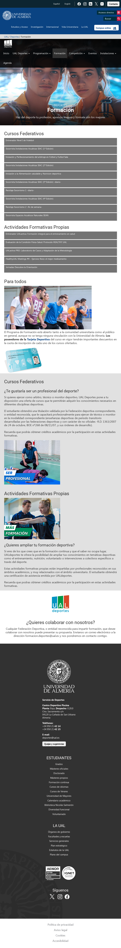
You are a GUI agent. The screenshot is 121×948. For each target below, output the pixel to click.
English (67, 4)
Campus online (106, 27)
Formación (60, 53)
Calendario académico (58, 800)
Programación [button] (42, 53)
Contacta (113, 3)
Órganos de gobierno (59, 831)
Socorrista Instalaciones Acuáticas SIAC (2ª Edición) (29, 165)
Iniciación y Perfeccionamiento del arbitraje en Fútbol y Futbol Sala (37, 156)
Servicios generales (59, 840)
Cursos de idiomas (59, 786)
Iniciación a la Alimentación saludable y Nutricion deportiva (33, 173)
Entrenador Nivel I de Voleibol (20, 140)
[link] (113, 3)
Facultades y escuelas (59, 836)
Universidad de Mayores (59, 795)
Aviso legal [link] (60, 930)
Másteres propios (59, 777)
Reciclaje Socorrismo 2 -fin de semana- (24, 206)
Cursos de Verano (59, 791)
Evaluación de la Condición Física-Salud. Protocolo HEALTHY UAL (36, 242)
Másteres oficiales (59, 768)
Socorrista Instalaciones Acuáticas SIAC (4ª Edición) (29, 198)
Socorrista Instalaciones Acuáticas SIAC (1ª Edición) (29, 148)
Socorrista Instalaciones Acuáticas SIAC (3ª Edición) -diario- (33, 181)
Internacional (52, 26)
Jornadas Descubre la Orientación (21, 267)
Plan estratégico (59, 845)
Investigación (37, 26)
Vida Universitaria (70, 26)
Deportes (14, 36)
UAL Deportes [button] (21, 53)
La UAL (84, 26)
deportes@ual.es (50, 737)
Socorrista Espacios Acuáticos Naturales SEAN (27, 215)
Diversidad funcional (59, 809)
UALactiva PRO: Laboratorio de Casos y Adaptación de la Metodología (39, 250)
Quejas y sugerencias (54, 743)
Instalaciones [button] (108, 53)
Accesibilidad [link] (60, 941)
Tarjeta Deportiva (38, 339)
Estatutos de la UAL (59, 850)
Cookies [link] (60, 935)
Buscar (113, 19)
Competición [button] (77, 53)
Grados (59, 764)
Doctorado (59, 773)
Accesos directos (109, 12)
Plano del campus (59, 854)
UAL (6, 36)
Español (56, 4)
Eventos (92, 53)
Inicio (6, 53)
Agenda (7, 62)
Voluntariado (59, 814)
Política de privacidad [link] (61, 924)
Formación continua (59, 782)
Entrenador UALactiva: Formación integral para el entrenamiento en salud (40, 233)
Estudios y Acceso (19, 26)
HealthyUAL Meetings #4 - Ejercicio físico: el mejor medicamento (36, 258)
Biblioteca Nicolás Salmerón (59, 804)
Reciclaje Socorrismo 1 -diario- (20, 190)
